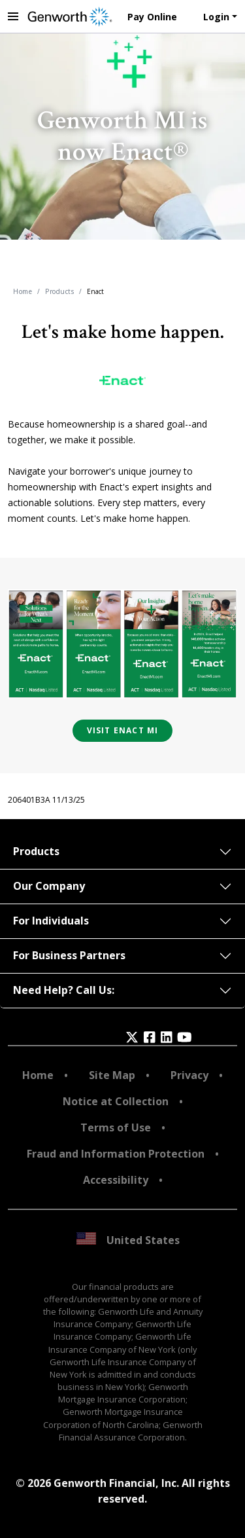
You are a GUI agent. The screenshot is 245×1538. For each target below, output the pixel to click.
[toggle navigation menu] (13, 16)
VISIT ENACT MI (123, 730)
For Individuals (51, 920)
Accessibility (115, 1180)
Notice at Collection (116, 1101)
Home (22, 291)
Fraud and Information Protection (115, 1153)
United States (128, 1239)
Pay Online (152, 16)
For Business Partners (69, 955)
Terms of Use (115, 1127)
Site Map (112, 1075)
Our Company (49, 886)
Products (59, 291)
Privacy (189, 1075)
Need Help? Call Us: (63, 990)
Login (216, 16)
